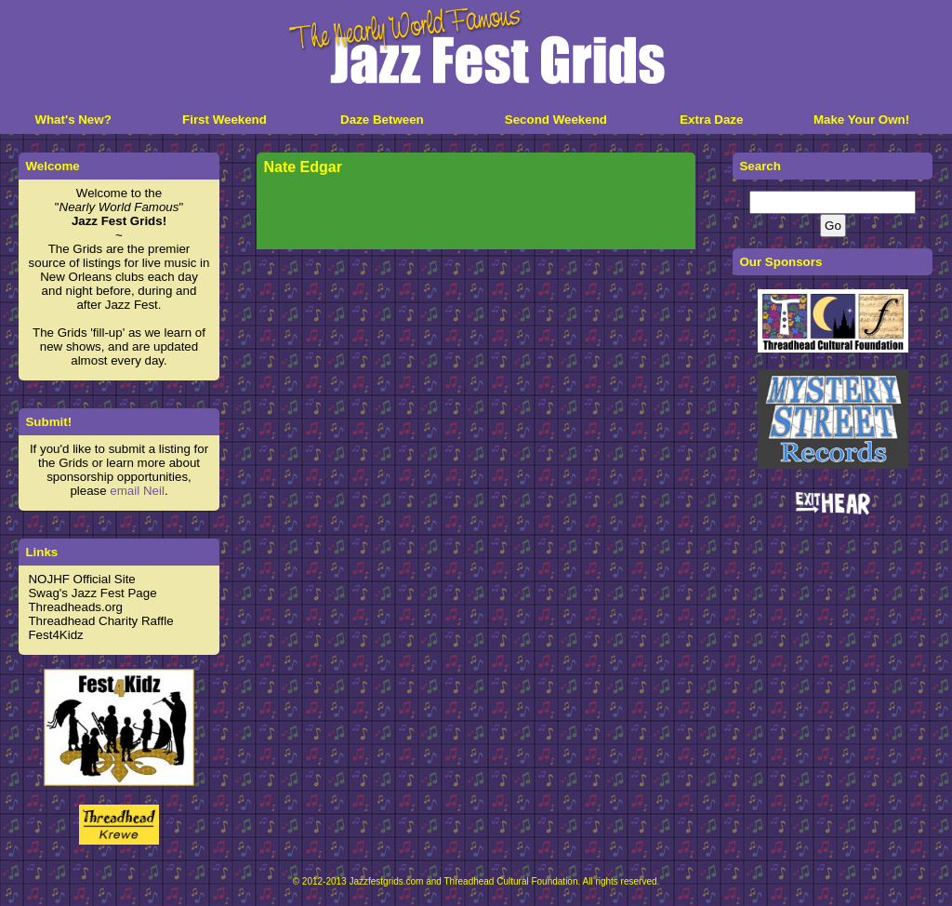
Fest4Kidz (55, 635)
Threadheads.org (75, 607)
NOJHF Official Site (81, 579)
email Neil (137, 491)
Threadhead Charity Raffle (100, 621)
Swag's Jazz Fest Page (92, 593)
